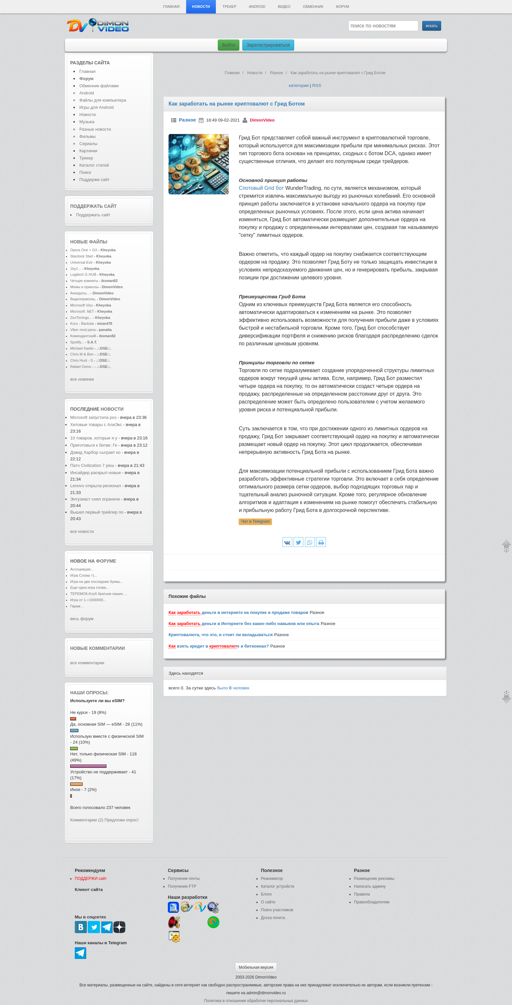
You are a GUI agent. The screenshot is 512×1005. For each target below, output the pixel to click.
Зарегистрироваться (268, 45)
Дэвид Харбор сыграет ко (95, 452)
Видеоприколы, (83, 299)
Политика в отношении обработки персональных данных (256, 1000)
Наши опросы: (89, 692)
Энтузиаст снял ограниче (95, 499)
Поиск (85, 172)
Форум (342, 6)
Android (257, 6)
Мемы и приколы (84, 287)
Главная (171, 6)
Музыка (86, 121)
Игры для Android (96, 107)
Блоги (266, 894)
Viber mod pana (83, 330)
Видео (284, 6)
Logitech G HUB (83, 274)
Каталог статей (94, 165)
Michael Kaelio (82, 348)
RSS (316, 85)
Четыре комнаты (84, 281)
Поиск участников (277, 910)
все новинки (82, 379)
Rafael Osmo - (82, 367)
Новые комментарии (97, 648)
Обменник (313, 6)
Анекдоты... (79, 293)
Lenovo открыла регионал (95, 485)
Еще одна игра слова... (89, 587)
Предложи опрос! (121, 819)
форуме (106, 561)
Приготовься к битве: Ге (93, 445)
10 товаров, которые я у (93, 438)
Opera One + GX (83, 250)
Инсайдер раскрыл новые (96, 472)
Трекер (229, 6)
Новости (201, 6)
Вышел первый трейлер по (96, 512)
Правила (362, 894)
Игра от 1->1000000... (88, 600)
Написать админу (370, 886)
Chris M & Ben (82, 354)
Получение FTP (182, 886)
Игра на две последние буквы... (96, 582)
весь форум (81, 618)
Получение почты (184, 878)
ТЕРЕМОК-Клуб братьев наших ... (98, 594)
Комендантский (83, 336)
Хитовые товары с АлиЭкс (96, 424)
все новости (82, 531)
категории (299, 85)
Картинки (88, 150)
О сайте (268, 902)
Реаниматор (272, 878)
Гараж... (76, 606)
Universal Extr (81, 262)
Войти (228, 45)
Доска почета (273, 917)
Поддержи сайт (94, 179)
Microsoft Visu (81, 305)
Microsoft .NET (82, 311)
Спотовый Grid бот (261, 188)
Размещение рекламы (374, 878)
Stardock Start (81, 256)
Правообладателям (371, 902)
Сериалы (88, 143)
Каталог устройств (277, 886)
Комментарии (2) (86, 819)
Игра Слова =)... (83, 575)
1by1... (75, 269)
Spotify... (77, 342)
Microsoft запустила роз (93, 417)
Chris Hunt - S (81, 360)
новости (112, 409)
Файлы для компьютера (102, 100)
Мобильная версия (256, 967)
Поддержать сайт (93, 206)
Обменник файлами (99, 85)
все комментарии (87, 662)
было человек (233, 687)
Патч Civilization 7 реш (92, 465)
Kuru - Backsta (82, 323)
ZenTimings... (81, 318)
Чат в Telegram (255, 521)
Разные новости (95, 129)
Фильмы (87, 136)
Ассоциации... (81, 569)
